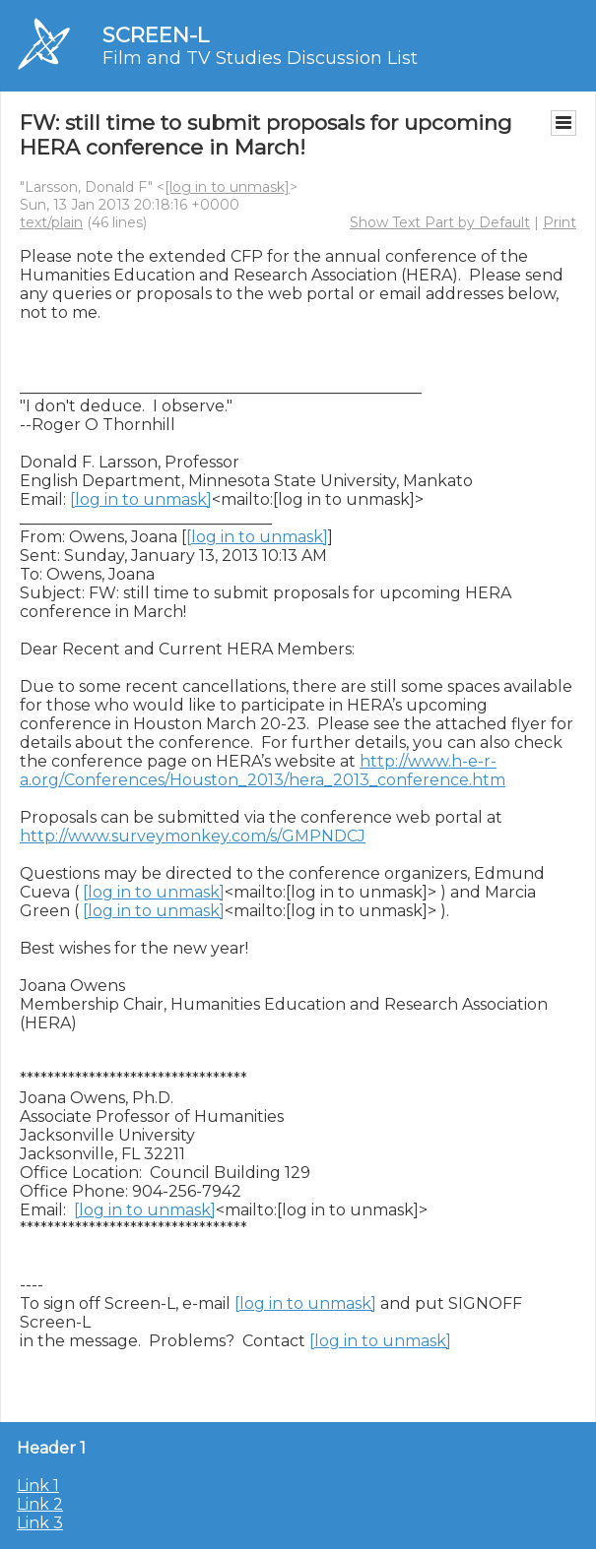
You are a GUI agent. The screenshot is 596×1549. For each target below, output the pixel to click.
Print (559, 222)
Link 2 (40, 1504)
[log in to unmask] (227, 187)
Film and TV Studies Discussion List (260, 58)
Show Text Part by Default (440, 222)
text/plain (51, 222)
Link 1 (38, 1485)
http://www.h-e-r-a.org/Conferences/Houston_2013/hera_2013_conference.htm (262, 770)
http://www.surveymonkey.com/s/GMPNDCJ (192, 836)
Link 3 (40, 1523)
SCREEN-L (155, 35)
